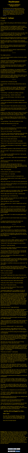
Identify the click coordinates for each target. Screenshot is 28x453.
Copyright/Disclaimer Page (8, 9)
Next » (18, 449)
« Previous (10, 449)
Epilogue (18, 451)
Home (15, 449)
